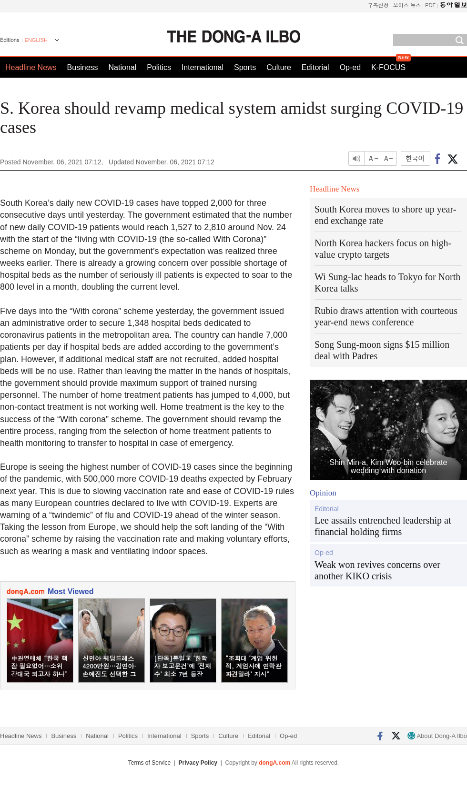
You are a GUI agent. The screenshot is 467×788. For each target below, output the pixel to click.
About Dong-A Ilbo (437, 735)
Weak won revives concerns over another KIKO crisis (377, 570)
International (202, 67)
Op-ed (350, 67)
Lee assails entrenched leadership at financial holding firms (383, 526)
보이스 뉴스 (407, 5)
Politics (159, 67)
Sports (245, 67)
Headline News (31, 67)
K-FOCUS (388, 67)
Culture (278, 67)
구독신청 (378, 5)
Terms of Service (149, 762)
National (123, 67)
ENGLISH (36, 40)
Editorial (315, 67)
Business (82, 67)
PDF (430, 5)
